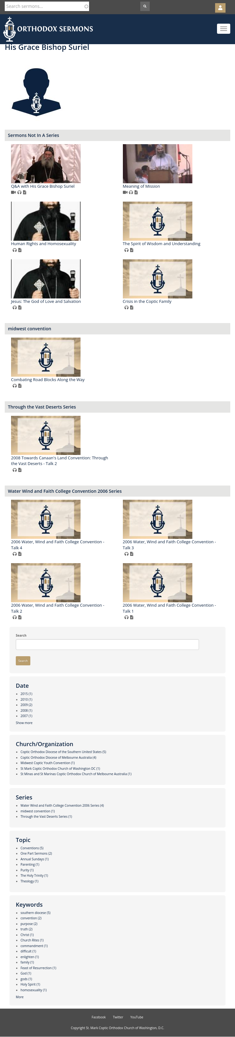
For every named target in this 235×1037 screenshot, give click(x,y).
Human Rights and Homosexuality (43, 243)
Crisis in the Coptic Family (147, 301)
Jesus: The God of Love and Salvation (46, 301)
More (20, 997)
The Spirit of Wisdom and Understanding (162, 243)
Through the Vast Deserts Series (42, 407)
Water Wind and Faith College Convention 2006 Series (65, 491)
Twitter (118, 1017)
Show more (24, 723)
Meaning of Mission (141, 186)
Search (21, 635)
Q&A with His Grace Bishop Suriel (43, 186)
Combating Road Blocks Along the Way (48, 379)
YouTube (136, 1017)
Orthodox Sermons (48, 29)
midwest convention (29, 329)
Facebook (99, 1017)
